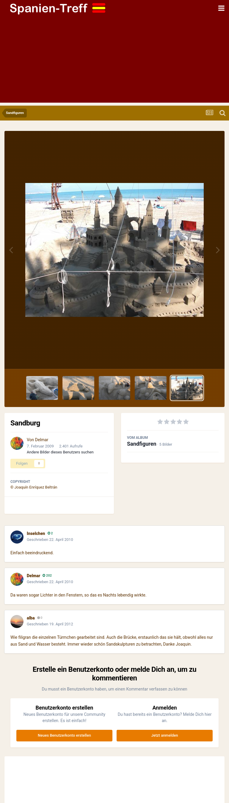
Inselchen (36, 533)
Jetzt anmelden (164, 735)
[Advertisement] (114, 61)
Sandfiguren (141, 444)
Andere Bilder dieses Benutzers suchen (60, 452)
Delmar (41, 439)
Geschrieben (50, 539)
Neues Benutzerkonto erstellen (64, 735)
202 (47, 575)
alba (31, 618)
